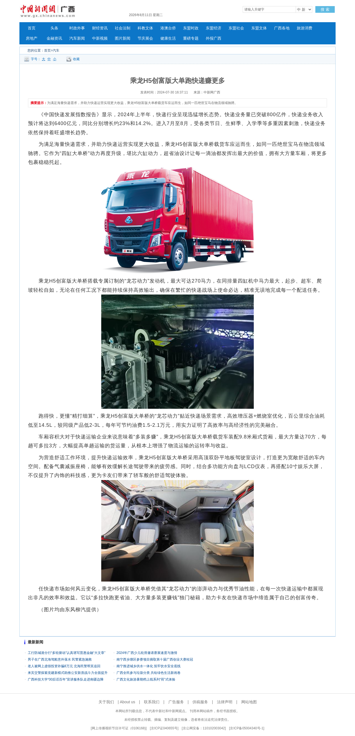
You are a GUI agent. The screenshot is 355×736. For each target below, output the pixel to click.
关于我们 (106, 702)
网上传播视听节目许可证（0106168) (119, 728)
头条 (54, 28)
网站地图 (249, 702)
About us (127, 702)
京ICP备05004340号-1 (246, 728)
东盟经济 (213, 28)
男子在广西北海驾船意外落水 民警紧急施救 (60, 659)
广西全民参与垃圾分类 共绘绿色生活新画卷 (148, 673)
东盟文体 (259, 28)
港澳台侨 (168, 28)
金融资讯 (54, 38)
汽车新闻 (77, 38)
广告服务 (176, 702)
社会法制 (122, 28)
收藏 (76, 59)
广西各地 (282, 28)
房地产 (31, 38)
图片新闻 (122, 38)
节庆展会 (145, 38)
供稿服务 (200, 702)
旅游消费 (304, 28)
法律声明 (224, 702)
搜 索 (325, 9)
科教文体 (145, 28)
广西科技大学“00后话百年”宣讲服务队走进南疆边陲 (65, 679)
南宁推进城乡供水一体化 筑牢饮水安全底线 (148, 666)
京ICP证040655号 (164, 728)
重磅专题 (191, 38)
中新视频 (100, 38)
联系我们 (151, 702)
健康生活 (168, 38)
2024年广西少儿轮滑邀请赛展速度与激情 (146, 653)
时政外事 (77, 28)
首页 (32, 28)
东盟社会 (236, 28)
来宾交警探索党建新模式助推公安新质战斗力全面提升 (68, 673)
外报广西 (213, 38)
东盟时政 (191, 28)
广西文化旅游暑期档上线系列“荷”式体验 (145, 679)
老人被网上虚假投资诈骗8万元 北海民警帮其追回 (64, 666)
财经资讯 (100, 28)
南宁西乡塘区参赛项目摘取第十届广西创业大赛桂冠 (154, 659)
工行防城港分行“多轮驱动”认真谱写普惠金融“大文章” (66, 653)
